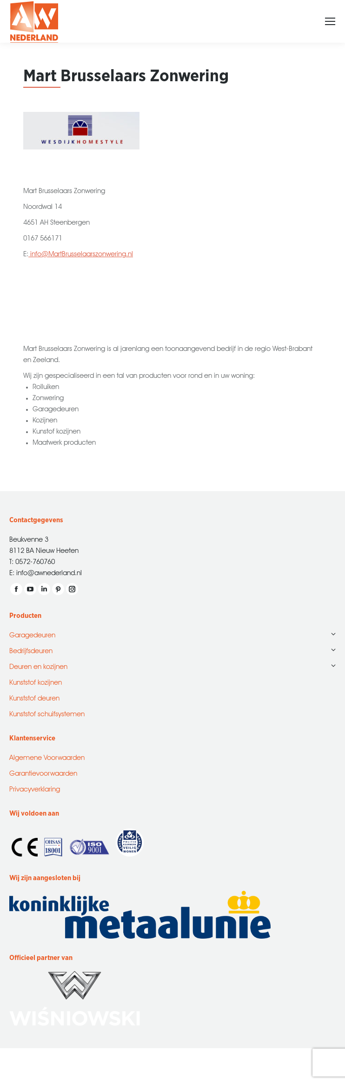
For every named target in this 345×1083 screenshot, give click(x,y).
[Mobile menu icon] (330, 21)
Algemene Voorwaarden (47, 756)
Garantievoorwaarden (43, 772)
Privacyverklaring (34, 788)
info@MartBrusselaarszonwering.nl (80, 252)
